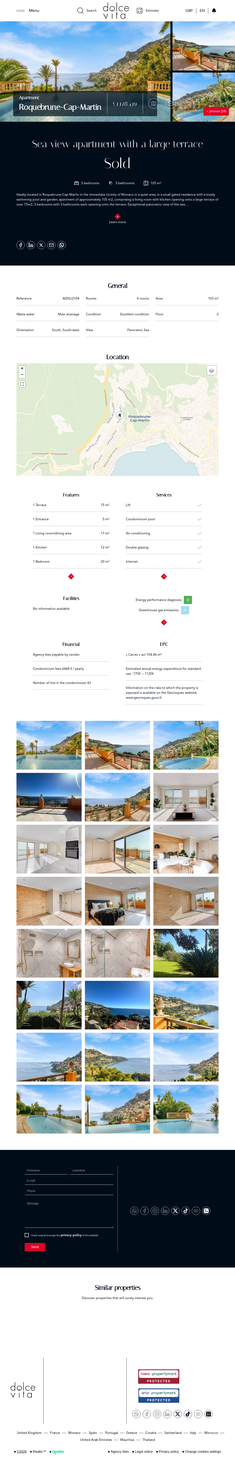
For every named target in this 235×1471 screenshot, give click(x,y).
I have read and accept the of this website (64, 1235)
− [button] (22, 375)
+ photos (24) (216, 111)
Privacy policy (169, 1451)
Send (35, 1247)
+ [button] (22, 369)
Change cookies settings (203, 1451)
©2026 (22, 1451)
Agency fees (120, 1451)
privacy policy (71, 1235)
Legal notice (144, 1451)
